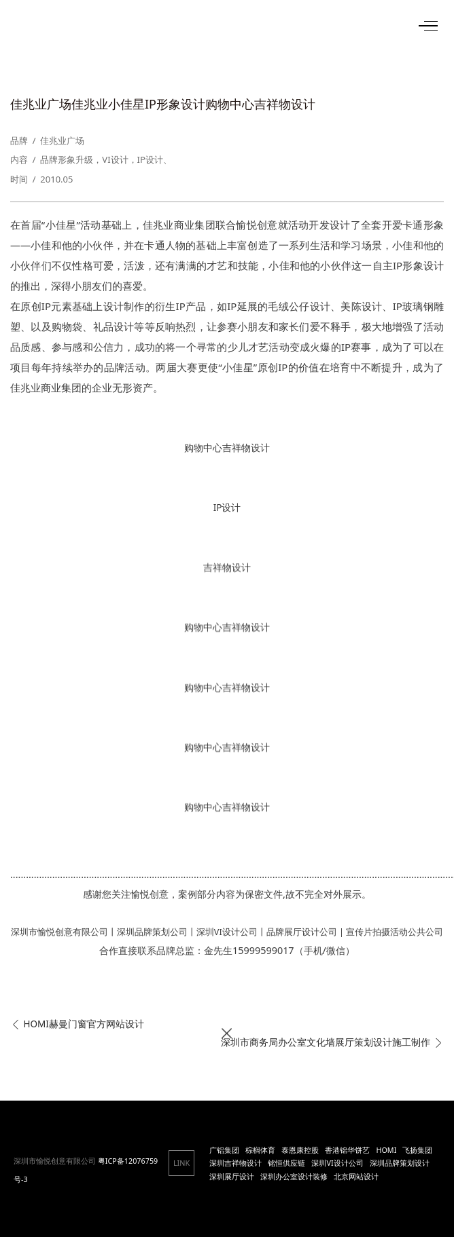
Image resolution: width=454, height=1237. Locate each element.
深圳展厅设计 (231, 1176)
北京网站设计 (356, 1176)
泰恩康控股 (300, 1150)
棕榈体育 (260, 1150)
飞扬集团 (417, 1150)
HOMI (386, 1150)
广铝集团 (224, 1150)
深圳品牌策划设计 (400, 1163)
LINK (181, 1163)
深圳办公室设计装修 (294, 1176)
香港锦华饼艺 (347, 1150)
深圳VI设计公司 (337, 1163)
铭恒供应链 (286, 1163)
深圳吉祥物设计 (235, 1163)
